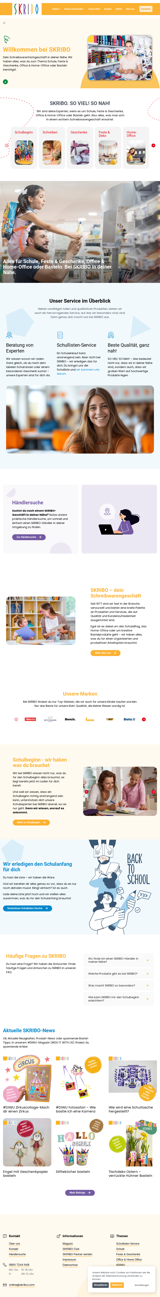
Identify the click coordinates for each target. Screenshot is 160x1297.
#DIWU (119, 9)
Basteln (108, 9)
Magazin (68, 1243)
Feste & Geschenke (74, 9)
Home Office (94, 9)
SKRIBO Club (71, 1248)
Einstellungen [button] (142, 1285)
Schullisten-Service (127, 1243)
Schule (56, 9)
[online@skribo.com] (5, 1285)
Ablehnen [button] (117, 1284)
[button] (7, 145)
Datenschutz (70, 1264)
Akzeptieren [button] (100, 1284)
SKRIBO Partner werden (77, 1254)
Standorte (146, 9)
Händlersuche (17, 1254)
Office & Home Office (129, 1259)
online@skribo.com (22, 1285)
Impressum (69, 1259)
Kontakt (13, 1248)
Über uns (130, 9)
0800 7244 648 (19, 1265)
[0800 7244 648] (5, 1265)
